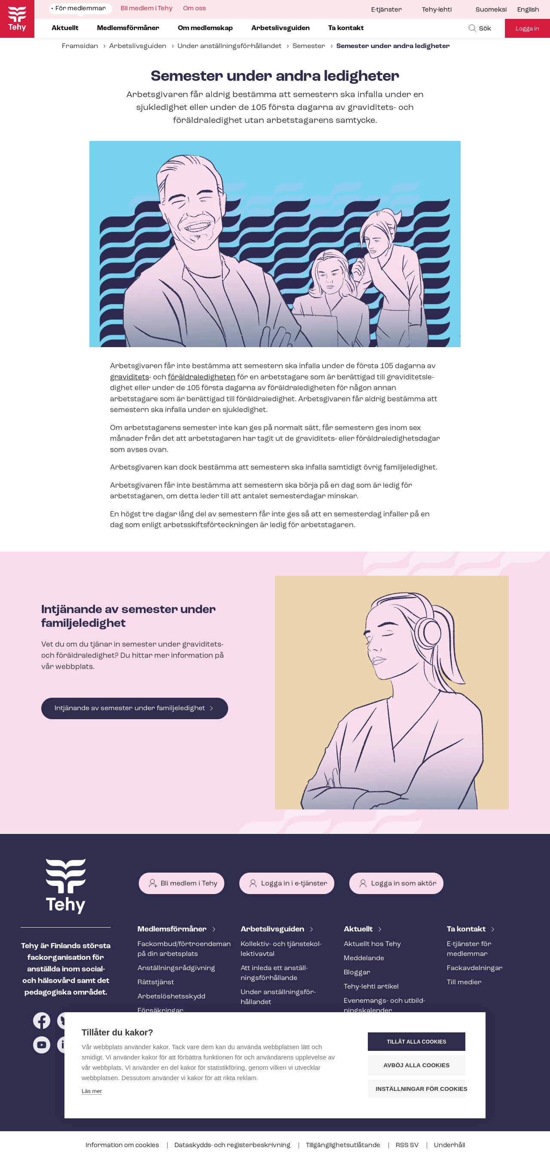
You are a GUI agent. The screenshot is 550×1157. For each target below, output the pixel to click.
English (528, 10)
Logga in (527, 29)
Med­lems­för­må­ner (173, 929)
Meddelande (364, 958)
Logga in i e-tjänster (294, 883)
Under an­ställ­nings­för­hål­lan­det (229, 46)
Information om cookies (123, 1145)
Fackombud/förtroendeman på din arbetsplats (179, 949)
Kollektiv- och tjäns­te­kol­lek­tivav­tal (281, 949)
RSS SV (408, 1145)
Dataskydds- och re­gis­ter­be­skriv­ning (233, 1145)
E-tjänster (386, 10)
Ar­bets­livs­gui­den (273, 929)
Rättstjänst (156, 982)
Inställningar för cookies (421, 1089)
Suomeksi (491, 10)
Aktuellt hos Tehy (372, 944)
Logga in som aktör (404, 883)
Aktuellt (359, 929)
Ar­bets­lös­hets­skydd (171, 996)
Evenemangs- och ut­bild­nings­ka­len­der (384, 1006)
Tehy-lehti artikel (371, 986)
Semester (309, 46)
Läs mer (92, 1091)
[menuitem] (496, 10)
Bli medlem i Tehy (189, 883)
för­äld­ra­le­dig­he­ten (201, 377)
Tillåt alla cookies (416, 1042)
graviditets (129, 377)
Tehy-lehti (437, 10)
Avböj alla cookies (417, 1065)
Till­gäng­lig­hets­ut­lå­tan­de (344, 1145)
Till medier (464, 982)
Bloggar (357, 972)
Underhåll (449, 1145)
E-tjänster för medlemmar (469, 949)
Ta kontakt (467, 929)
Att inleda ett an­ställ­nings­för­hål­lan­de (274, 973)
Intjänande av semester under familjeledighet (130, 708)
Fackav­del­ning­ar (475, 968)
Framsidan (80, 46)
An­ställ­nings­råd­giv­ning (176, 968)
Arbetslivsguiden (137, 46)
